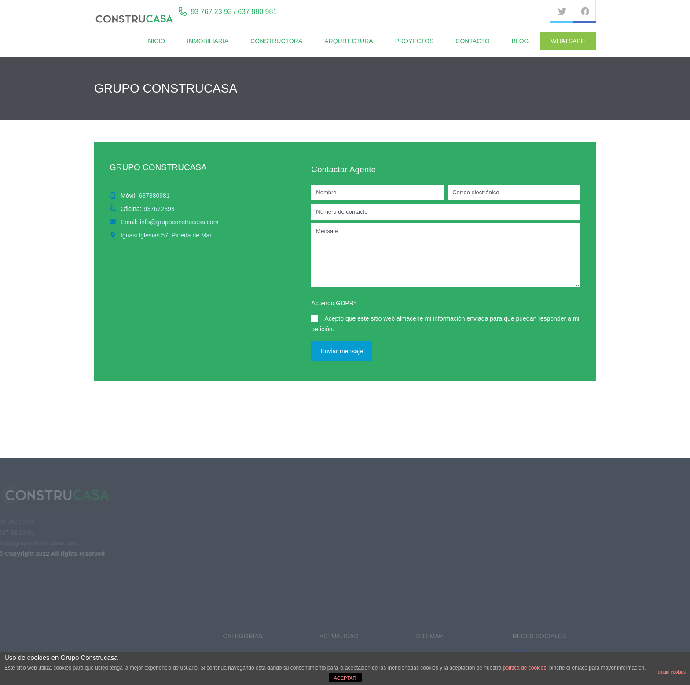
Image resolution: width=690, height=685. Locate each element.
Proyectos (414, 40)
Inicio (155, 40)
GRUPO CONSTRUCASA (158, 167)
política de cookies (525, 668)
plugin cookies (672, 672)
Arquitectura (348, 40)
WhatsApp (568, 40)
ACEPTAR (345, 678)
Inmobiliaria (207, 40)
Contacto (472, 40)
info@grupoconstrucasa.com (179, 222)
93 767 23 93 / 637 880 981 (234, 11)
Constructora (276, 40)
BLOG (520, 40)
